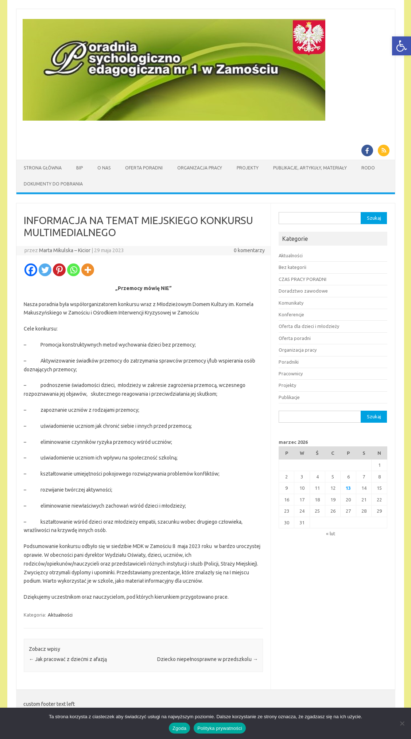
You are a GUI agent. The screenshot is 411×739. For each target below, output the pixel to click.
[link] (401, 45)
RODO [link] (368, 167)
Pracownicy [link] (291, 373)
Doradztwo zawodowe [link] (303, 290)
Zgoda (179, 728)
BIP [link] (79, 167)
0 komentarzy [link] (249, 250)
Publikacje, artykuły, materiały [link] (310, 167)
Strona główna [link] (43, 167)
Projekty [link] (248, 167)
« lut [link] (330, 533)
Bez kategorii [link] (292, 267)
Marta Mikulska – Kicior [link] (64, 250)
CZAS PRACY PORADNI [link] (302, 279)
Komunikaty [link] (291, 302)
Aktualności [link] (60, 614)
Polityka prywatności (219, 728)
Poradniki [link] (289, 361)
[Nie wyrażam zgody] (402, 723)
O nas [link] (103, 167)
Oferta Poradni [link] (144, 167)
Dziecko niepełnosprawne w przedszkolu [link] (207, 659)
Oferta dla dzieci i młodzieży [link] (309, 326)
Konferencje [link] (291, 314)
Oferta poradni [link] (295, 338)
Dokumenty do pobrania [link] (53, 183)
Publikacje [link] (289, 397)
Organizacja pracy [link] (199, 167)
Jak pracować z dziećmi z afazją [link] (68, 659)
